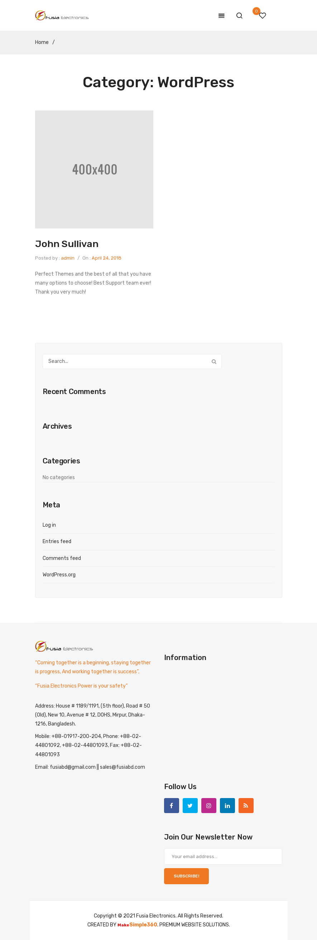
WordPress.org (59, 575)
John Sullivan (67, 244)
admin (68, 258)
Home (42, 42)
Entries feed (57, 541)
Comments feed (62, 558)
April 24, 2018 (106, 258)
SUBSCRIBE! (186, 876)
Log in (49, 525)
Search (214, 361)
